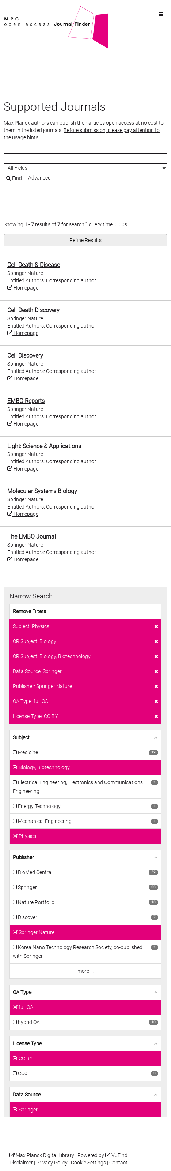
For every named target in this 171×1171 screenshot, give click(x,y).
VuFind (15, 10)
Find (14, 178)
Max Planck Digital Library (45, 1155)
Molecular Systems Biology (42, 491)
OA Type (22, 992)
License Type (27, 1043)
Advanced (39, 178)
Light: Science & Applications (44, 446)
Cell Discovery (25, 355)
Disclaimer (21, 1163)
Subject (21, 737)
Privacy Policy (52, 1163)
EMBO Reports (26, 400)
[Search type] (85, 167)
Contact (118, 1163)
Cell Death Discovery (33, 310)
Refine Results (85, 240)
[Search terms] (85, 157)
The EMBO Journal (31, 536)
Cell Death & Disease (33, 264)
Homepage (22, 288)
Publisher (23, 857)
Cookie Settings (88, 1163)
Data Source (27, 1095)
